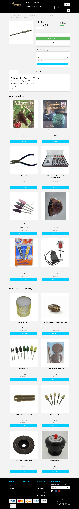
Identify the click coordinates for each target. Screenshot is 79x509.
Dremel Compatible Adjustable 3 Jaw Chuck (55, 322)
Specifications (23, 72)
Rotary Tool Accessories (52, 16)
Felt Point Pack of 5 (55, 414)
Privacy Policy (40, 488)
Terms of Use (40, 485)
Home (10, 16)
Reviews (35, 72)
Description (14, 72)
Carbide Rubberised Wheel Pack (55, 368)
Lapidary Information (31, 6)
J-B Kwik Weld (24, 268)
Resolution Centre (14, 492)
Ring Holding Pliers (24, 176)
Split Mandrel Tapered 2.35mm (19, 17)
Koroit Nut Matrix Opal (55, 222)
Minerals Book (23, 129)
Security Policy (41, 495)
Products (28, 2)
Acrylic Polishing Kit (24, 368)
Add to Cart (52, 38)
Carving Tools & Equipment (21, 16)
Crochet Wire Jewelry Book (55, 129)
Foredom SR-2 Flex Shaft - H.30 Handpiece (55, 268)
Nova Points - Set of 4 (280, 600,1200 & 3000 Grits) (24, 222)
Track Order (12, 488)
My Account (12, 485)
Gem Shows (43, 6)
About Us (36, 2)
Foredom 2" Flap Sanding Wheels (23, 460)
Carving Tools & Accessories (37, 16)
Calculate (53, 64)
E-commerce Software (61, 504)
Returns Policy (41, 492)
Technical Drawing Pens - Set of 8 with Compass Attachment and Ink (55, 176)
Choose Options (23, 233)
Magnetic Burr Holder (55, 460)
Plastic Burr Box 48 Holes (23, 322)
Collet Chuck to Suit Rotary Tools (24, 414)
